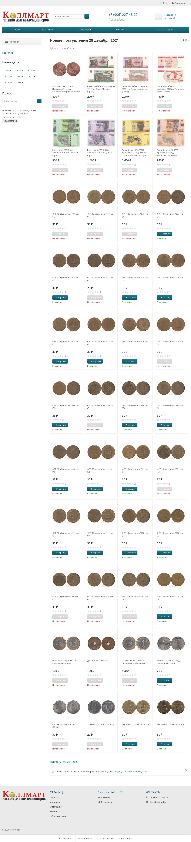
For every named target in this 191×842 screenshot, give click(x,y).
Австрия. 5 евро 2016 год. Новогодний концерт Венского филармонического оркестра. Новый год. (66, 89)
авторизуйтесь (140, 771)
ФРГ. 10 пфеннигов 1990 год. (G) (135, 406)
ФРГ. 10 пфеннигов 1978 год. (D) (135, 279)
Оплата (16, 29)
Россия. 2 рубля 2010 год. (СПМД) (63, 725)
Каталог (12, 41)
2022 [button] (19, 76)
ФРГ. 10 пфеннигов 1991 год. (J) (65, 534)
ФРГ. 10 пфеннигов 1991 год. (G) (170, 470)
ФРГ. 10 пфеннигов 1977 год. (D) (170, 215)
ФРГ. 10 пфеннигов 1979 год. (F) (135, 342)
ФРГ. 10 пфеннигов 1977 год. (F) (65, 279)
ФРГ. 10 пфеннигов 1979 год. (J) (170, 342)
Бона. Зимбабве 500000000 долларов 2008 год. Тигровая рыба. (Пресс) (170, 89)
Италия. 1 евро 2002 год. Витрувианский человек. (134, 662)
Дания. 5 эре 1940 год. (97, 660)
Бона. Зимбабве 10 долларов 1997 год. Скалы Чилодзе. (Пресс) (101, 89)
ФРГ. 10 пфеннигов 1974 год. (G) (65, 215)
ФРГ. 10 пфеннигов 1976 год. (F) (100, 215)
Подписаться (10, 120)
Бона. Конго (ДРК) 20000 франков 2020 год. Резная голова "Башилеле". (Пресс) (135, 153)
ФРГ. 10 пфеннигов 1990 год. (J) (170, 406)
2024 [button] (31, 70)
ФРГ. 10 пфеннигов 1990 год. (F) (100, 406)
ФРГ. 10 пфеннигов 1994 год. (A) (170, 598)
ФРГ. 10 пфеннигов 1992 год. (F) (170, 534)
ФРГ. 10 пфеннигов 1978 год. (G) (65, 342)
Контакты (121, 29)
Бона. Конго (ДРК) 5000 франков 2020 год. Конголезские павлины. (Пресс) (168, 153)
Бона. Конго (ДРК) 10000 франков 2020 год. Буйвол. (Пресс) (99, 153)
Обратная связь (164, 29)
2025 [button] (19, 70)
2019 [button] (19, 82)
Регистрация (179, 3)
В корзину (164, 233)
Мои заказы (104, 797)
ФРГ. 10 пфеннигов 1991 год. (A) (100, 534)
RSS (186, 39)
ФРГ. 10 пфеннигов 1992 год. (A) (135, 598)
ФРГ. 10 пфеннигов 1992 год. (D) (135, 534)
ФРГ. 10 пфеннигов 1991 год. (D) (100, 470)
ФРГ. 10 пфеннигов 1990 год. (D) (65, 406)
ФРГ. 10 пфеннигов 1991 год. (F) (135, 470)
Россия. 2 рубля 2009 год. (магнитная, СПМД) (168, 662)
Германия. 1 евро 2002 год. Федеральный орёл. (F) (64, 662)
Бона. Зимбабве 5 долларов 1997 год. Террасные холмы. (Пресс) (135, 89)
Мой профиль (105, 802)
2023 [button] (8, 76)
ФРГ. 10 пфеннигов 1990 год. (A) (65, 470)
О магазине (84, 29)
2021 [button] (31, 76)
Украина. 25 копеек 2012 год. (170, 724)
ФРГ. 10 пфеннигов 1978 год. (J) (100, 342)
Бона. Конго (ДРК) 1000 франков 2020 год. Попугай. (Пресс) (65, 153)
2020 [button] (8, 82)
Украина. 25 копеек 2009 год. (135, 724)
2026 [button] (7, 70)
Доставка (47, 29)
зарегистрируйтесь (118, 771)
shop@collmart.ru (157, 802)
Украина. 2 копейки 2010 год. (101, 724)
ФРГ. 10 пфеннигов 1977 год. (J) (100, 279)
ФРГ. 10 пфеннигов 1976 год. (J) (135, 215)
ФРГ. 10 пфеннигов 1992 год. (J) (100, 598)
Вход (164, 3)
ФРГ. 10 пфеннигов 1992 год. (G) (65, 598)
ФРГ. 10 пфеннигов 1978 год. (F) (170, 279)
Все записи (7, 52)
